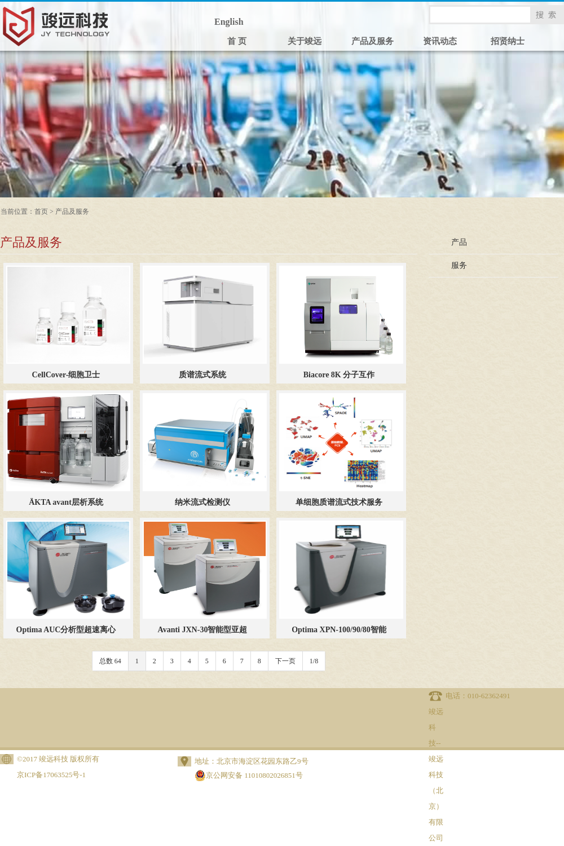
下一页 (285, 661)
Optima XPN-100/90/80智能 (339, 629)
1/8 (314, 661)
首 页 (236, 41)
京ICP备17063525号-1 (51, 774)
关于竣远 (304, 41)
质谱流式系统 (202, 375)
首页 (41, 211)
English (229, 22)
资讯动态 (440, 41)
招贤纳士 (508, 41)
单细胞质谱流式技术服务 (339, 502)
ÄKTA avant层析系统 (66, 502)
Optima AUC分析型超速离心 (66, 629)
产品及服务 (372, 41)
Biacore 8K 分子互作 (339, 375)
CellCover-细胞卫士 (66, 375)
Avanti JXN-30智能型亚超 (203, 629)
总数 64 (110, 661)
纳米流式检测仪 (202, 502)
